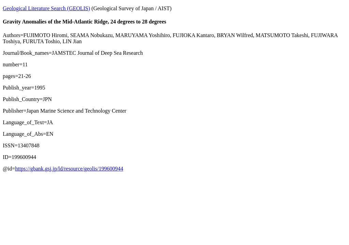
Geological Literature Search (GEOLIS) (46, 8)
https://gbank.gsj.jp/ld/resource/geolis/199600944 (69, 169)
